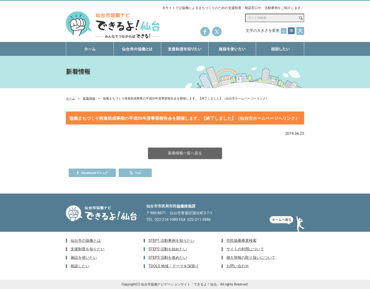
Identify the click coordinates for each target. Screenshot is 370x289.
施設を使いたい (84, 257)
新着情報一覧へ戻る (185, 153)
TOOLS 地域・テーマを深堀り (173, 266)
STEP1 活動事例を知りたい (171, 240)
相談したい (80, 266)
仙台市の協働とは (86, 240)
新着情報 (89, 98)
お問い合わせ (237, 266)
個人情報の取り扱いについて (250, 257)
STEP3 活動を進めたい (167, 257)
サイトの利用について (245, 249)
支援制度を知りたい (88, 249)
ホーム (70, 98)
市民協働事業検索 (241, 240)
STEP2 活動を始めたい (167, 249)
